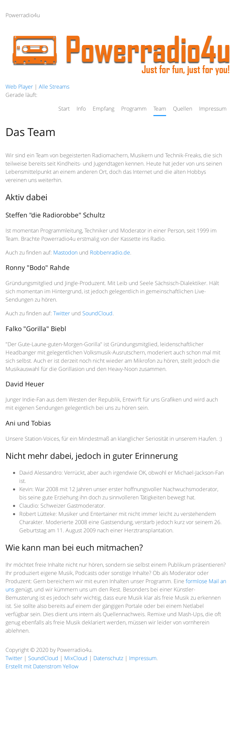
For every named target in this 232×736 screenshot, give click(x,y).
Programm (134, 108)
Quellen (182, 108)
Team (159, 108)
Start (64, 108)
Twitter (61, 313)
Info (81, 108)
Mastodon (65, 252)
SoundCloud (97, 313)
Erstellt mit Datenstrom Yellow (42, 666)
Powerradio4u (22, 15)
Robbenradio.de (110, 252)
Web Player (19, 86)
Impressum (213, 108)
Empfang (103, 108)
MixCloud (76, 658)
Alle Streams (54, 86)
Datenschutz (108, 658)
